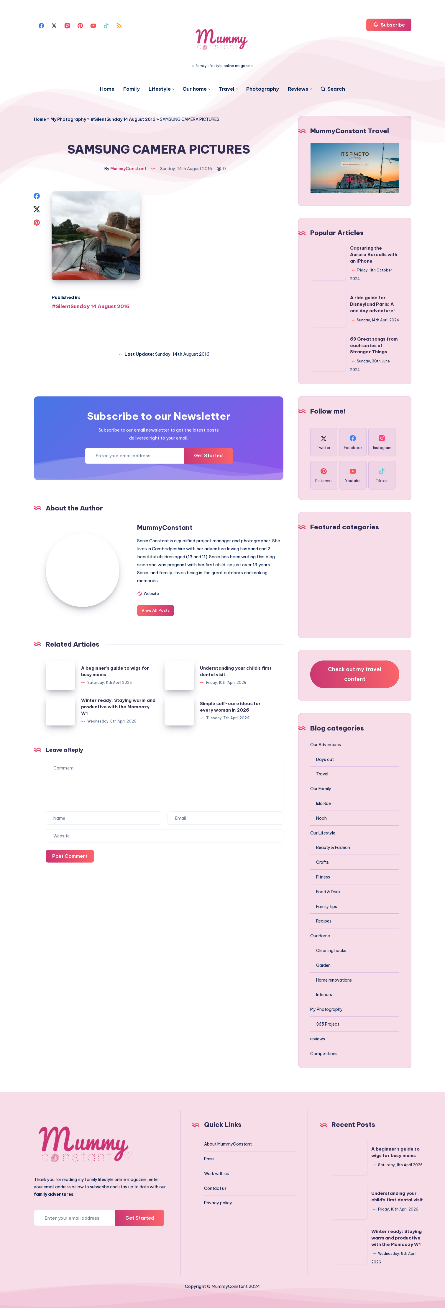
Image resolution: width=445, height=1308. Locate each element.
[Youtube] (93, 25)
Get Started (208, 455)
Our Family (320, 788)
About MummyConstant (228, 1144)
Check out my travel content (354, 674)
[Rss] (119, 25)
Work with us (216, 1173)
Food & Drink (328, 891)
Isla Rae (323, 803)
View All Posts (156, 610)
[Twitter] (54, 25)
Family (131, 89)
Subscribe (389, 25)
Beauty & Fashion (333, 847)
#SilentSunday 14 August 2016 (123, 119)
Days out (325, 759)
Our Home (320, 935)
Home (107, 89)
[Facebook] (41, 25)
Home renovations (334, 980)
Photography (262, 89)
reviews (317, 1039)
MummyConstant (165, 527)
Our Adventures (325, 744)
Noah (321, 818)
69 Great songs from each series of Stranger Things (374, 345)
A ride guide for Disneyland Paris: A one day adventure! (372, 304)
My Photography (68, 119)
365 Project (327, 1024)
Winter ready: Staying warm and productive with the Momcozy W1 (118, 706)
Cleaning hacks (331, 950)
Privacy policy (218, 1202)
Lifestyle (160, 89)
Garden (323, 965)
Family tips (326, 906)
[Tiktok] (106, 25)
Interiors (324, 994)
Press (209, 1158)
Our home (195, 89)
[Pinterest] (80, 25)
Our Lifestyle (322, 833)
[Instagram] (67, 25)
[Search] (332, 89)
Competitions (323, 1053)
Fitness (323, 877)
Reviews (298, 89)
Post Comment (70, 856)
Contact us (215, 1188)
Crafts (322, 862)
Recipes (323, 921)
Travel (226, 89)
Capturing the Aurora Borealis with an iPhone (374, 254)
